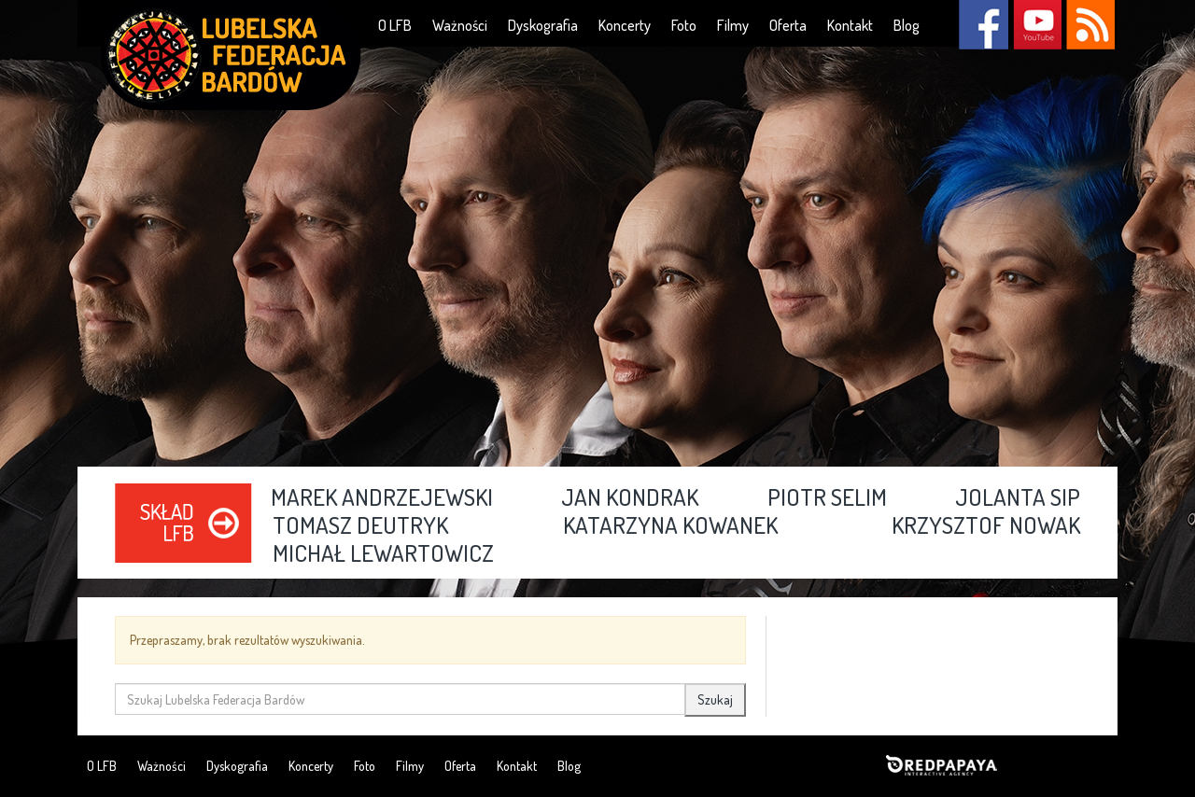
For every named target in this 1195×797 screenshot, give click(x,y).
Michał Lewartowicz (383, 554)
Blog (906, 25)
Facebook (983, 24)
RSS (1090, 24)
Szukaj (715, 699)
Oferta (788, 25)
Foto (683, 25)
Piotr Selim (827, 498)
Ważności (459, 25)
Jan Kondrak (629, 498)
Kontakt (850, 25)
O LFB (395, 25)
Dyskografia (543, 25)
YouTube (1036, 24)
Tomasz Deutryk (360, 526)
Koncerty (624, 25)
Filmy (733, 25)
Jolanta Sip (1017, 498)
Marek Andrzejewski (382, 498)
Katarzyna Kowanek (670, 526)
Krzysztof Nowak (986, 526)
